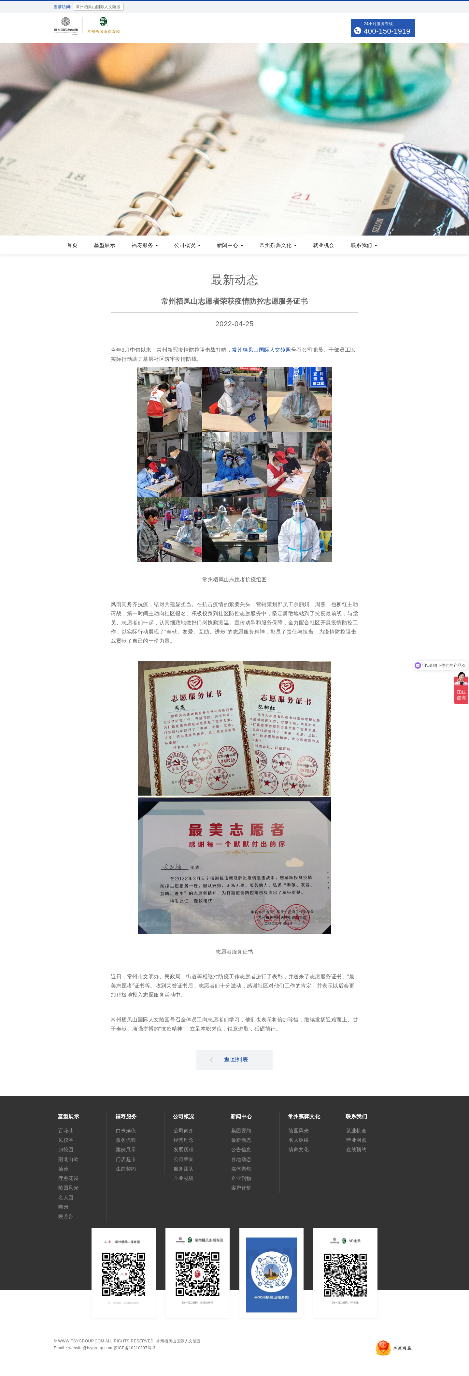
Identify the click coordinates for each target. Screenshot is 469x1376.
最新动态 (241, 1140)
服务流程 (126, 1140)
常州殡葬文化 (278, 245)
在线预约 (356, 1149)
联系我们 (364, 245)
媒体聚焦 (241, 1168)
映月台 (66, 1216)
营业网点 (356, 1140)
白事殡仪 (126, 1130)
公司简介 (184, 1130)
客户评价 (241, 1187)
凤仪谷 (66, 1140)
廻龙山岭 (68, 1159)
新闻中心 (230, 245)
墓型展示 (104, 245)
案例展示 (126, 1149)
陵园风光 (68, 1187)
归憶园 (66, 1149)
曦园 (63, 1207)
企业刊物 (241, 1178)
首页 (72, 245)
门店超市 (126, 1159)
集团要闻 (241, 1130)
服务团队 (184, 1168)
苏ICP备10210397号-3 (134, 1348)
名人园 (66, 1197)
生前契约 (126, 1168)
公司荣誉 (184, 1159)
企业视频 (184, 1178)
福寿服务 (145, 245)
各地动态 (241, 1159)
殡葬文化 (299, 1149)
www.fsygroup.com (81, 1341)
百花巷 (66, 1130)
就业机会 (323, 245)
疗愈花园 (68, 1178)
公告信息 (241, 1149)
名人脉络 (299, 1140)
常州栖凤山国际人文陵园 (261, 350)
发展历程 (184, 1149)
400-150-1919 (387, 31)
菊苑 (63, 1168)
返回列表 (229, 1059)
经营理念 (184, 1140)
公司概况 (187, 245)
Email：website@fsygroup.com (83, 1348)
